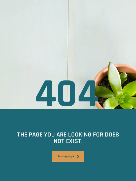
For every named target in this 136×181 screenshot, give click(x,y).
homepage (69, 156)
